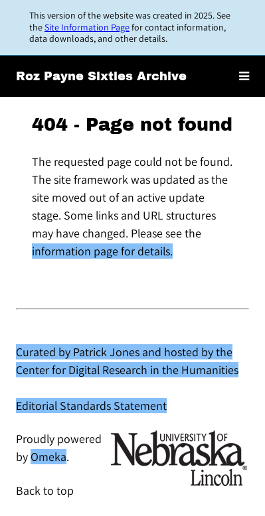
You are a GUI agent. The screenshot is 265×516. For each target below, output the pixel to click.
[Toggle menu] (244, 77)
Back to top (45, 490)
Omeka (48, 456)
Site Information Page (87, 27)
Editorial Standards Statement (91, 405)
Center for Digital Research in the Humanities (127, 369)
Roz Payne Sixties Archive (101, 76)
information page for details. (102, 251)
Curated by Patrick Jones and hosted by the (124, 351)
